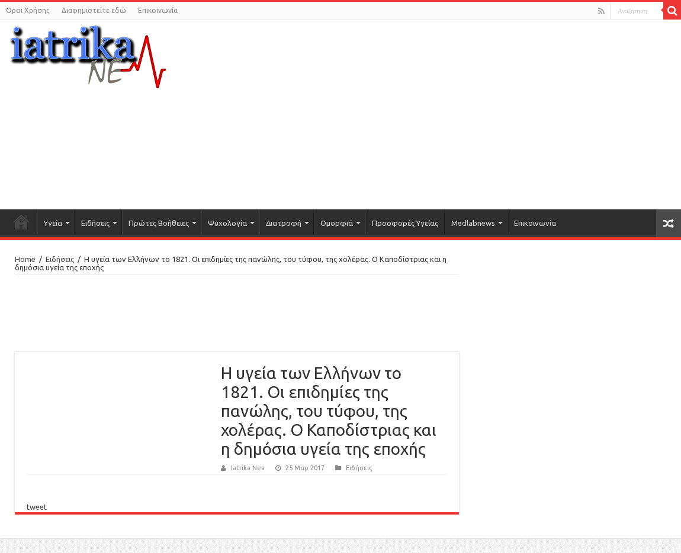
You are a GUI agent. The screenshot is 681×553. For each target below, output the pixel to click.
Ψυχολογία (227, 223)
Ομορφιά (336, 223)
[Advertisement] (456, 115)
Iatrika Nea (248, 467)
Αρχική (21, 221)
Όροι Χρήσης (28, 10)
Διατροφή (283, 223)
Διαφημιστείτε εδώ (94, 10)
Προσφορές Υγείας (405, 223)
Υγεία (53, 223)
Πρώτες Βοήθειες (159, 223)
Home (25, 259)
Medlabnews (473, 223)
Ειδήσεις (95, 223)
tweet (37, 507)
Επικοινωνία (158, 10)
